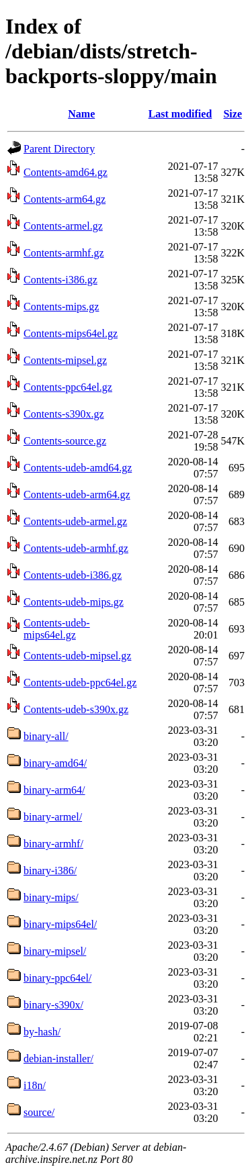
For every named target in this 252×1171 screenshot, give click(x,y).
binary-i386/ (50, 870)
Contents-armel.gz (63, 226)
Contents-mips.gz (61, 306)
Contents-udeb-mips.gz (74, 602)
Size (232, 114)
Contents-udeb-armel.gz (75, 521)
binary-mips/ (51, 897)
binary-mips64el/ (60, 924)
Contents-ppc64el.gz (68, 387)
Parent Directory (59, 148)
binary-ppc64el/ (57, 978)
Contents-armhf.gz (64, 253)
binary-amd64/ (55, 763)
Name (81, 114)
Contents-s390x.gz (64, 414)
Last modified (180, 114)
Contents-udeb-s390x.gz (76, 709)
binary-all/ (46, 736)
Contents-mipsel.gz (65, 360)
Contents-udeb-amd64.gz (78, 467)
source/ (39, 1112)
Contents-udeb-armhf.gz (76, 548)
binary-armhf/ (53, 843)
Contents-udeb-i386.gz (73, 575)
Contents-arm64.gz (65, 199)
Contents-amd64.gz (66, 172)
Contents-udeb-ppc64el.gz (80, 682)
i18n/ (35, 1085)
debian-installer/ (58, 1058)
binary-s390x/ (53, 1005)
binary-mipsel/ (55, 951)
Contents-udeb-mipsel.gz (77, 655)
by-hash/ (42, 1031)
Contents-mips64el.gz (71, 333)
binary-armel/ (53, 817)
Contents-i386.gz (60, 279)
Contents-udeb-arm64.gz (77, 494)
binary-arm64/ (54, 790)
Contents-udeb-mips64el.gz (57, 629)
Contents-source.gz (65, 441)
